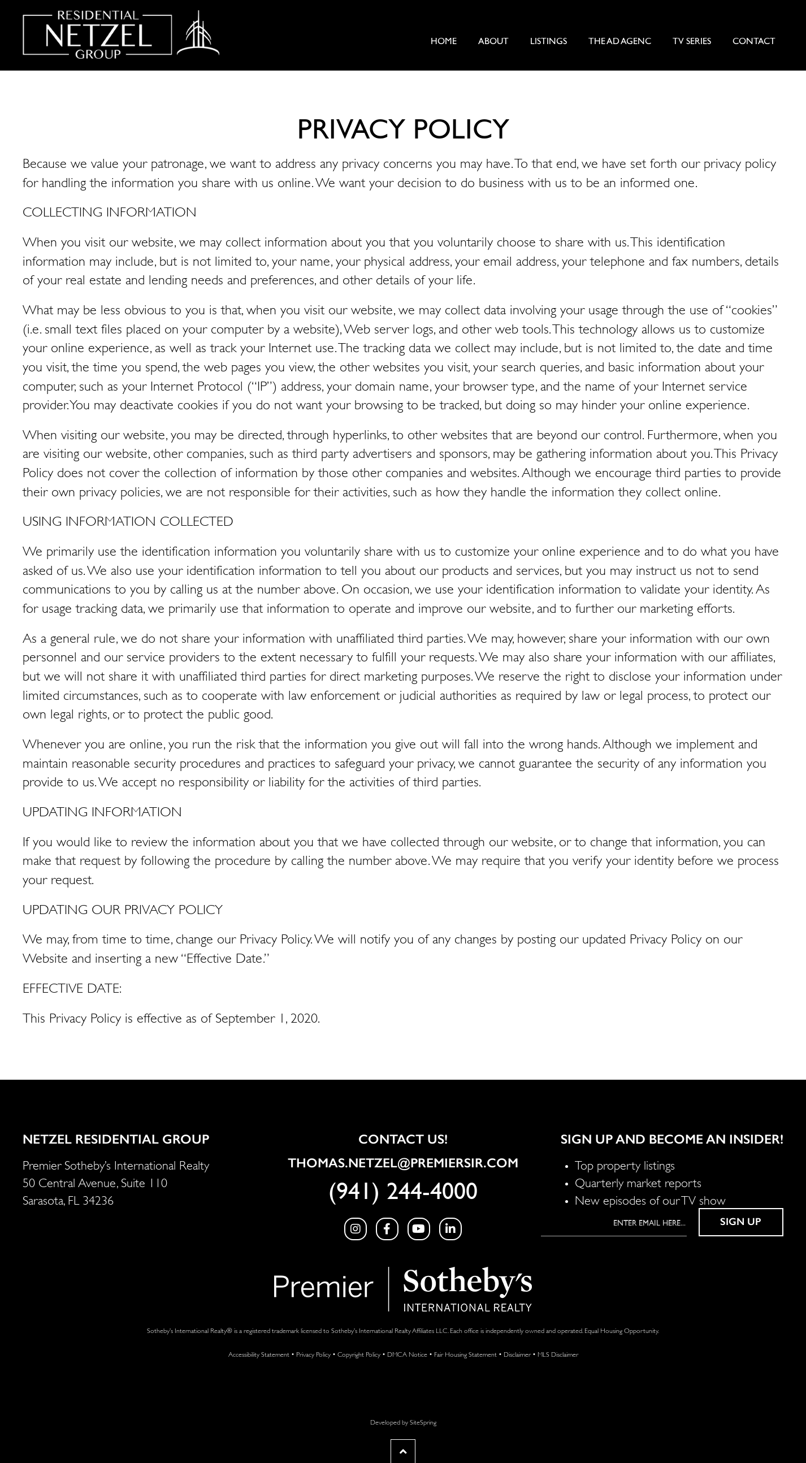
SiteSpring (423, 1421)
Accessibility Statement (258, 1353)
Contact (754, 41)
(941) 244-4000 (403, 1192)
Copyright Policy (358, 1353)
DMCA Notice (407, 1353)
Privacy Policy (313, 1353)
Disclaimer (517, 1353)
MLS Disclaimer (558, 1353)
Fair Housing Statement (465, 1353)
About (493, 41)
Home (444, 41)
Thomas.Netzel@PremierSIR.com (403, 1163)
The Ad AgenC (619, 41)
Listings (548, 41)
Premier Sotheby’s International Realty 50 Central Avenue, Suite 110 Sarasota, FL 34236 (116, 1181)
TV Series (692, 41)
